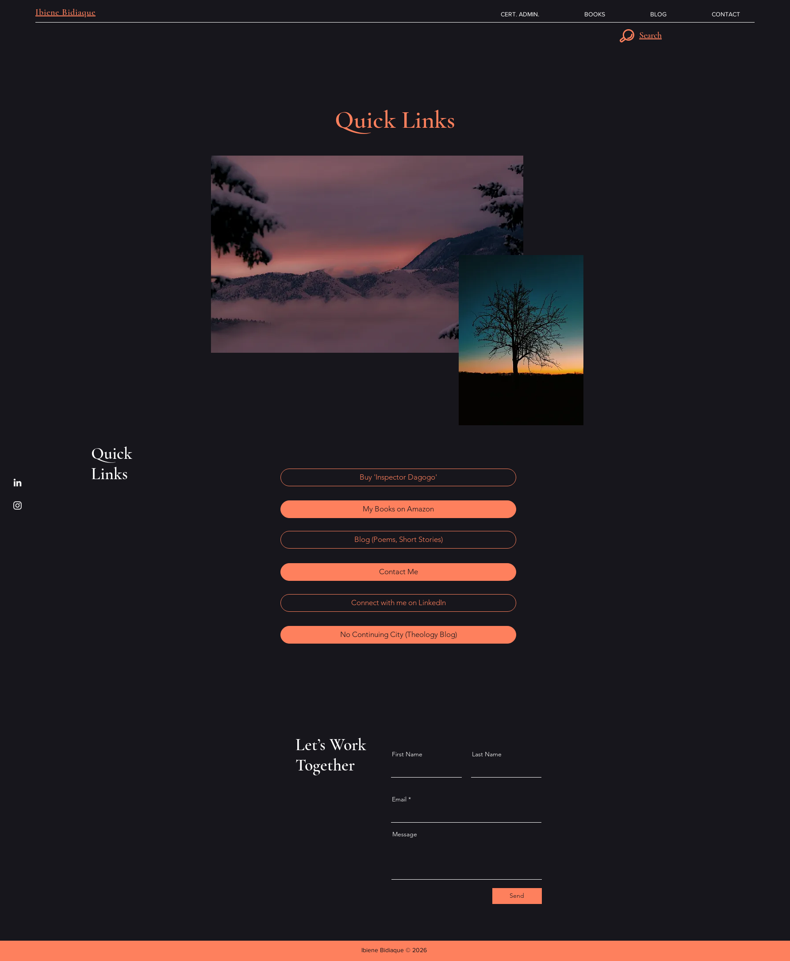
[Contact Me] (398, 572)
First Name (407, 754)
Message (404, 834)
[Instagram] (17, 505)
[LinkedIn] (17, 482)
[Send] (517, 896)
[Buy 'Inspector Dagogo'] (398, 477)
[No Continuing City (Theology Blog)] (398, 635)
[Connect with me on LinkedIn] (398, 603)
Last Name (487, 754)
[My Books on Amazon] (398, 509)
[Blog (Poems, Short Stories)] (398, 540)
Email (399, 799)
